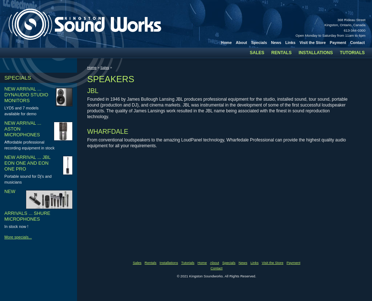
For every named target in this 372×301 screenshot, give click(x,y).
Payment (338, 42)
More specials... (18, 237)
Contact (357, 42)
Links (290, 42)
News (276, 42)
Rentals (281, 52)
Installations (316, 52)
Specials (259, 42)
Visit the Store (312, 42)
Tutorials (352, 52)
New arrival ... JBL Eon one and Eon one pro (27, 163)
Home (226, 42)
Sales (257, 52)
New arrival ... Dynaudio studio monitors (26, 94)
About (241, 42)
